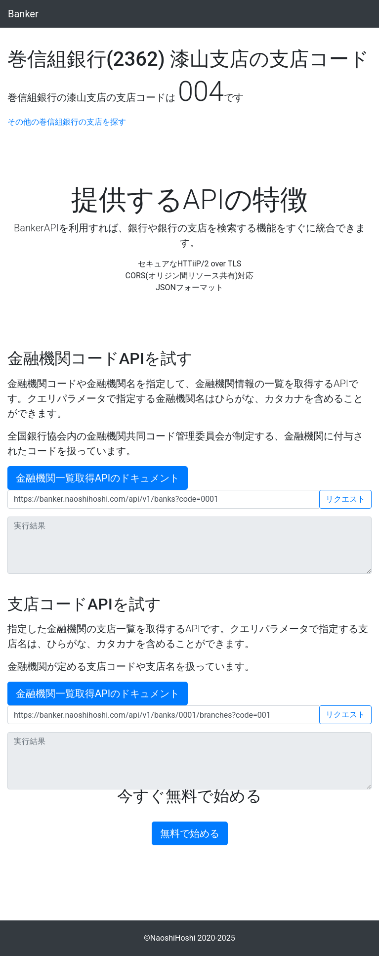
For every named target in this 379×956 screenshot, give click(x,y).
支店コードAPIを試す (84, 604)
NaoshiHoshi (173, 938)
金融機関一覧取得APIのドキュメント (97, 478)
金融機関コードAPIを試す (100, 358)
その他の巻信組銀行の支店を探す (66, 122)
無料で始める (189, 833)
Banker (23, 14)
